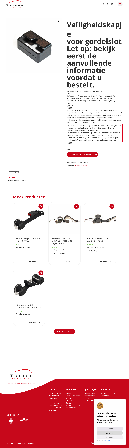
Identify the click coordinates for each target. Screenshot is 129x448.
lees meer (32, 261)
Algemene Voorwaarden (25, 443)
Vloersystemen (89, 396)
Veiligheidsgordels (82, 165)
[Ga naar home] (14, 4)
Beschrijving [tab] (14, 172)
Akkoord (109, 429)
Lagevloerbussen (90, 400)
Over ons (69, 400)
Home (68, 393)
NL (104, 4)
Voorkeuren (109, 433)
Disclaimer (10, 443)
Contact (69, 403)
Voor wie (69, 398)
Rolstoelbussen (89, 393)
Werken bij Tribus (73, 405)
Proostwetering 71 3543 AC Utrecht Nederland (56, 407)
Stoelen (86, 398)
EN (108, 4)
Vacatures (105, 396)
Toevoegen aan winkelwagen (80, 154)
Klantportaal (71, 408)
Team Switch (107, 440)
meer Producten (63, 332)
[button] (120, 4)
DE (112, 4)
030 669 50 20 (55, 393)
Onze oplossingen (73, 396)
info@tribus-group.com (54, 397)
